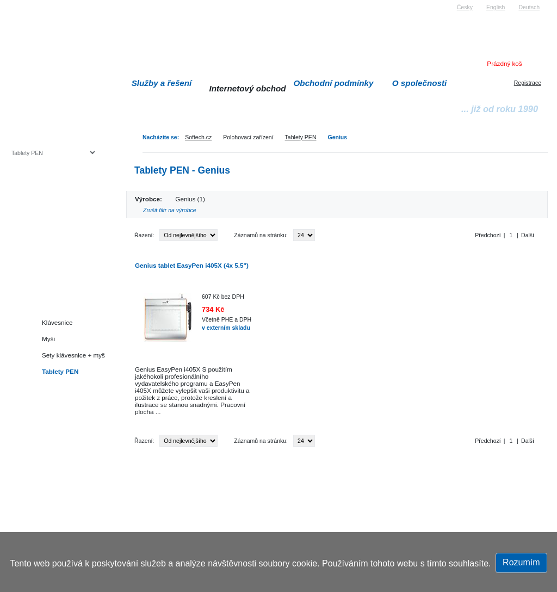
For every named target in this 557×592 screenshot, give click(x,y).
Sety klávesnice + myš (73, 355)
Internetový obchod (247, 88)
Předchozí (487, 235)
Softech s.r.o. (27, 3)
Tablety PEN (301, 137)
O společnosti (419, 83)
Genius (337, 137)
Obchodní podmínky (334, 83)
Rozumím (521, 562)
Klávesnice (57, 322)
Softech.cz (198, 137)
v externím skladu (226, 327)
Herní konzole (49, 240)
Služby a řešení (162, 83)
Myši (48, 338)
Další (527, 235)
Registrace (527, 82)
